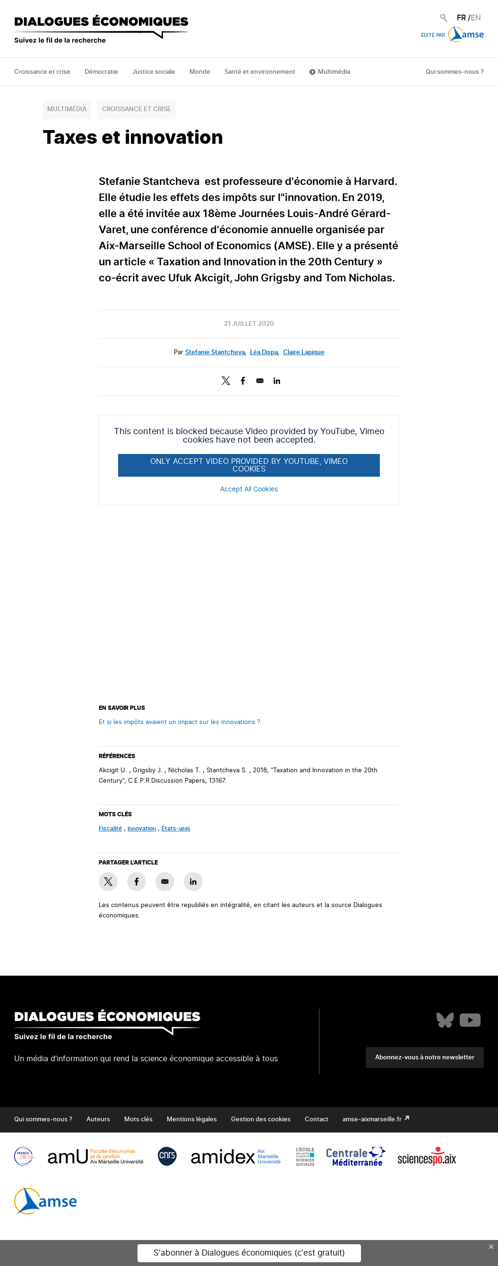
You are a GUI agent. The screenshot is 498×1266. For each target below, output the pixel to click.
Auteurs (98, 1120)
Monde (199, 72)
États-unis (176, 828)
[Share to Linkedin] (277, 380)
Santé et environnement (259, 72)
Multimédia (334, 72)
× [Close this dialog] (491, 1246)
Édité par (452, 35)
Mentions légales (192, 1120)
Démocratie (101, 72)
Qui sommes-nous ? (455, 72)
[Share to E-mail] (260, 380)
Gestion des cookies (261, 1120)
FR (461, 18)
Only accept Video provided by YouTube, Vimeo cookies (249, 465)
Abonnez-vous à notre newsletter (424, 1058)
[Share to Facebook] (243, 380)
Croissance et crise (42, 72)
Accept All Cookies (249, 489)
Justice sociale (153, 72)
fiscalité (110, 828)
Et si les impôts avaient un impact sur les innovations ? (179, 722)
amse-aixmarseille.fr (373, 1120)
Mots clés (138, 1120)
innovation (142, 828)
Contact (316, 1120)
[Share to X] (226, 380)
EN (476, 18)
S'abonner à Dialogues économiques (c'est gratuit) (249, 1253)
